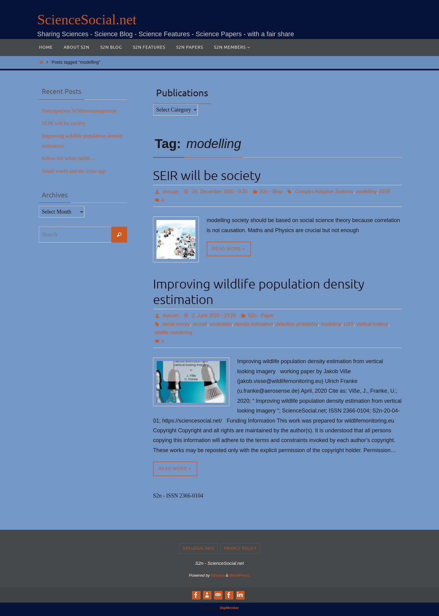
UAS (351, 324)
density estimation (254, 324)
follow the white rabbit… (69, 158)
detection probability (298, 324)
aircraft (200, 324)
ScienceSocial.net (87, 19)
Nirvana (218, 575)
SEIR (388, 191)
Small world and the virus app (75, 171)
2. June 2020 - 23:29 (214, 315)
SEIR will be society (207, 176)
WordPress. (240, 575)
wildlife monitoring (173, 332)
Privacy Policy (240, 549)
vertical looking (375, 324)
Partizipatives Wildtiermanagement (80, 111)
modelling (369, 191)
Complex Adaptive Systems (326, 191)
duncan (171, 191)
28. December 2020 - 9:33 (220, 191)
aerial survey (176, 324)
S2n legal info (198, 549)
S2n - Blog (272, 191)
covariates (221, 324)
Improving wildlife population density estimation (258, 292)
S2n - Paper (262, 315)
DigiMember (229, 608)
